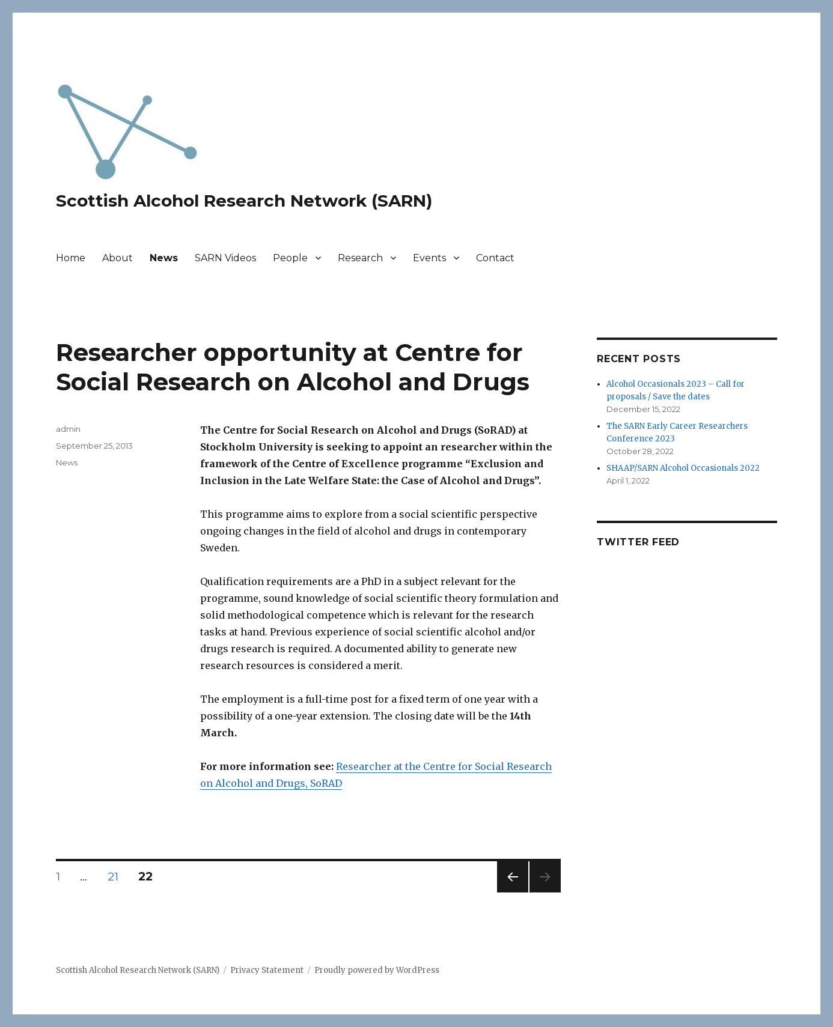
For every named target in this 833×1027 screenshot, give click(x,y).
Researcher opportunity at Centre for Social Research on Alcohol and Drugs (292, 367)
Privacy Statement (267, 970)
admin (68, 429)
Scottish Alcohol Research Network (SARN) (244, 200)
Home (70, 258)
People (290, 258)
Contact (495, 258)
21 (117, 876)
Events (429, 258)
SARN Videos (225, 258)
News (164, 258)
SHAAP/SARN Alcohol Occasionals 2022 (683, 468)
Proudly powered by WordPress (376, 970)
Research (360, 258)
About (117, 258)
